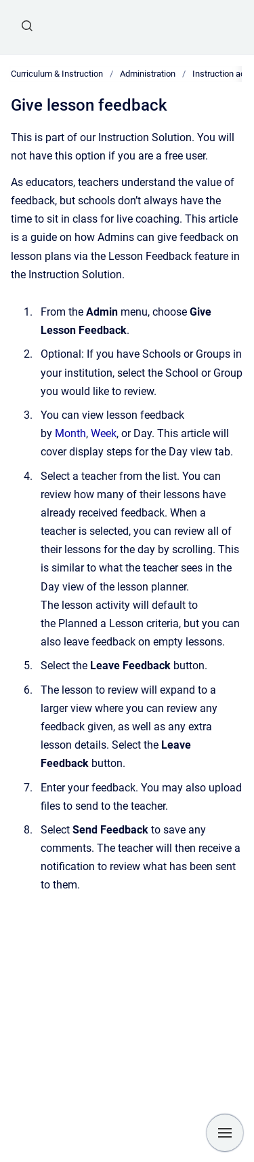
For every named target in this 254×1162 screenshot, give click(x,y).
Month (70, 433)
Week (104, 433)
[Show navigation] (225, 1132)
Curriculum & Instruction (57, 74)
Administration (147, 74)
